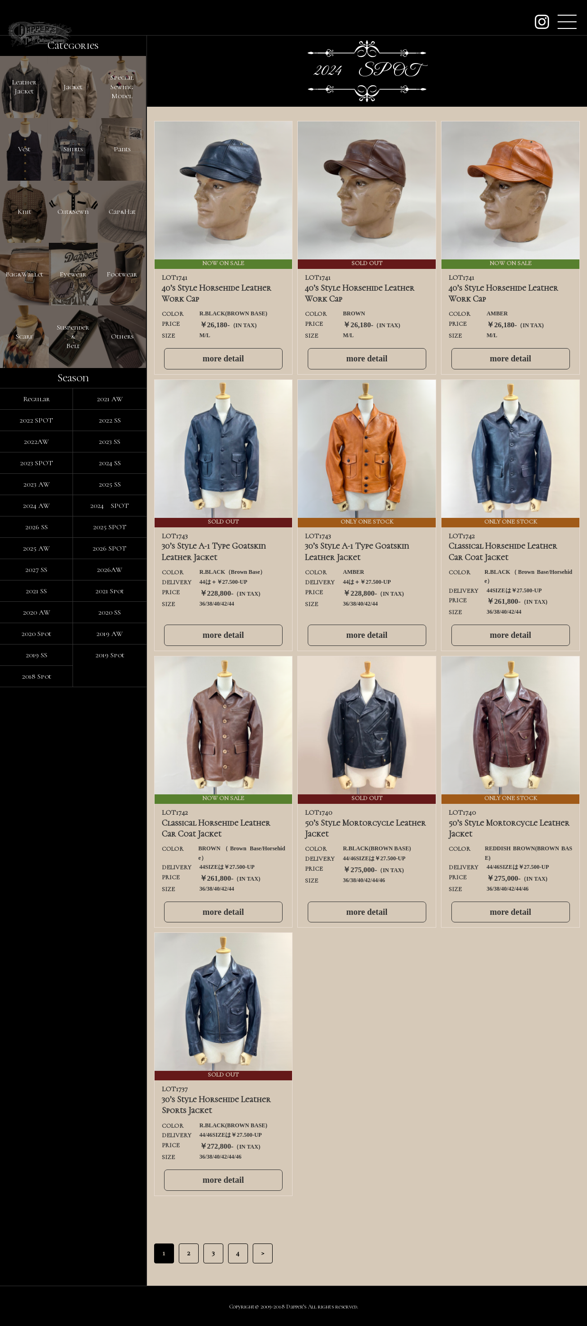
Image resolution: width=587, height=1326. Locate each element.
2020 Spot (36, 962)
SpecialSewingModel (122, 119)
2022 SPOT (36, 748)
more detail (223, 358)
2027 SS (36, 897)
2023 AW (36, 812)
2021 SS (36, 919)
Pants (122, 247)
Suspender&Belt (73, 631)
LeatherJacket (24, 119)
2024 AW (36, 833)
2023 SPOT (36, 791)
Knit (24, 375)
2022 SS (110, 748)
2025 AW (36, 876)
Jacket (73, 119)
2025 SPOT (110, 855)
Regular (36, 727)
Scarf (24, 631)
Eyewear (73, 503)
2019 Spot (109, 983)
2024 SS (110, 791)
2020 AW (36, 940)
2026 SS (36, 855)
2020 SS (109, 940)
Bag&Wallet (24, 503)
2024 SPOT (109, 833)
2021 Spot (109, 919)
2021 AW (110, 727)
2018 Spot (36, 1004)
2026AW (109, 897)
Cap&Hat (122, 375)
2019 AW (109, 962)
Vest (24, 247)
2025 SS (110, 812)
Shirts (73, 247)
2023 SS (109, 769)
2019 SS (36, 983)
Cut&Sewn (73, 375)
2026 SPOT (109, 876)
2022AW (36, 769)
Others (122, 631)
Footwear (122, 503)
